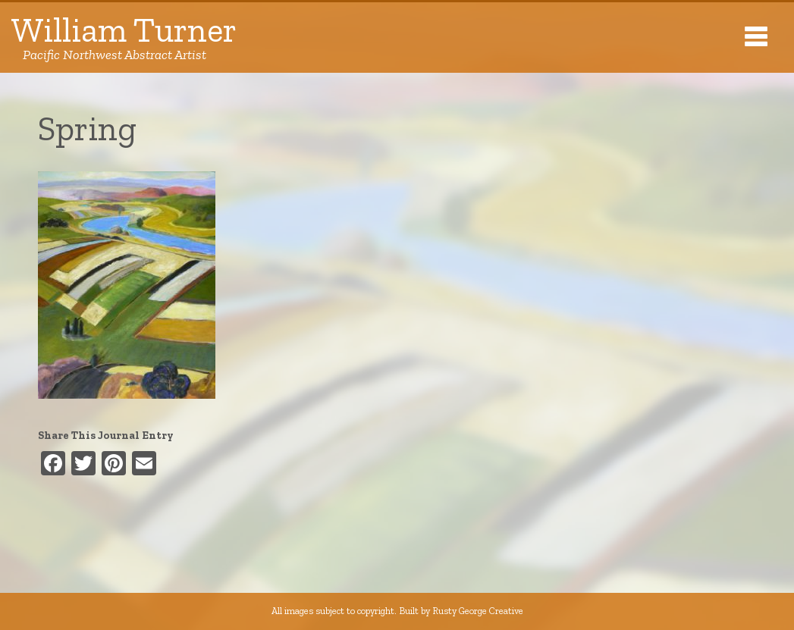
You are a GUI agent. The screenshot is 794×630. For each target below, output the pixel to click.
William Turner (124, 37)
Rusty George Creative (477, 610)
